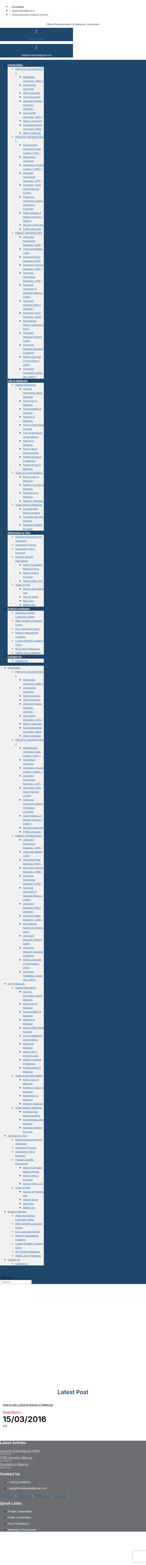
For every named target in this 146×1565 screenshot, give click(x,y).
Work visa (28, 600)
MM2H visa (29, 604)
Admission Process (25, 544)
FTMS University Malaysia (16, 1457)
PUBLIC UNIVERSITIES (28, 233)
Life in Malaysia (17, 380)
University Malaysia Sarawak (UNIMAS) (33, 349)
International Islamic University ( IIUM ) (33, 325)
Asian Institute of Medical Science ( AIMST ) (33, 217)
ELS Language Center (27, 628)
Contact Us (15, 656)
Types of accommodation (29, 472)
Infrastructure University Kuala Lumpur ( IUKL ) (32, 149)
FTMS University (32, 229)
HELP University (32, 133)
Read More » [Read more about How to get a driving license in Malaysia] (12, 1412)
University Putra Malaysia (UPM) (20, 1450)
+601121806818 (36, 39)
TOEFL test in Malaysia (28, 652)
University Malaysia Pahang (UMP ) (32, 337)
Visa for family (30, 596)
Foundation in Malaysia (14, 1464)
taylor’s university (32, 121)
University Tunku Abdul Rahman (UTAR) (32, 189)
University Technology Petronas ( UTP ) (32, 177)
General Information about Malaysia (32, 392)
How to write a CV (33, 580)
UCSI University (31, 97)
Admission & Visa (19, 532)
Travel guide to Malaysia (28, 504)
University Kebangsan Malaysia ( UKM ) (32, 241)
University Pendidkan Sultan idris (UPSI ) (32, 372)
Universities (15, 64)
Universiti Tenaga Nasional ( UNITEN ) (32, 105)
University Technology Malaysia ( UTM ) (32, 277)
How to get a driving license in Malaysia (28, 1404)
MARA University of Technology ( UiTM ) (32, 361)
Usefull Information (25, 384)
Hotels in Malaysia (33, 500)
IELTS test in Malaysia (27, 648)
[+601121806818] (36, 31)
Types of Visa (22, 584)
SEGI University (31, 93)
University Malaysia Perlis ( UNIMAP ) (32, 305)
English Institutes (19, 608)
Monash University (33, 225)
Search (5, 1272)
